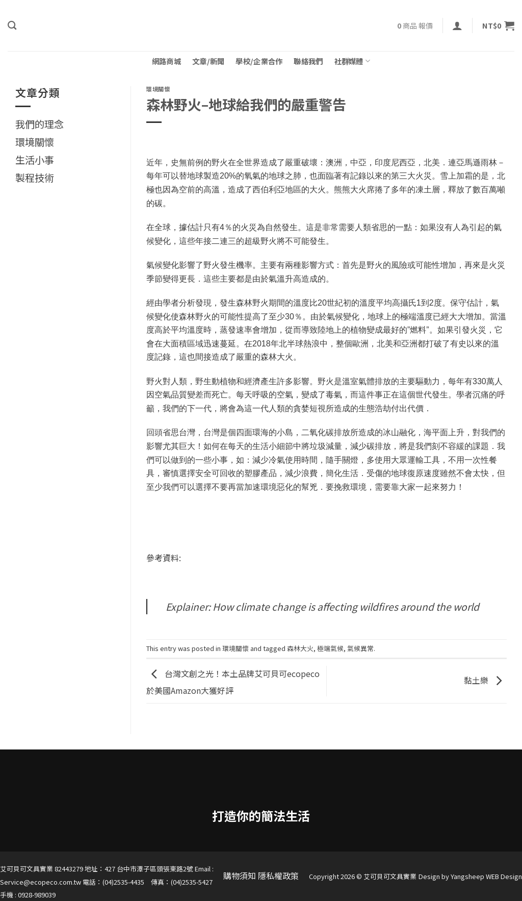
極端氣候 (330, 648)
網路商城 (166, 61)
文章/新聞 (208, 61)
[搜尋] (12, 25)
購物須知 (239, 875)
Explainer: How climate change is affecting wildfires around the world (322, 606)
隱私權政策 (278, 875)
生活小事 (34, 160)
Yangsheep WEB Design (486, 876)
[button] (457, 25)
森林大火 (300, 648)
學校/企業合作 (259, 61)
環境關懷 (34, 142)
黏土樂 (485, 679)
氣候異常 (360, 648)
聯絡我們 (308, 61)
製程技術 (34, 177)
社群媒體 (352, 61)
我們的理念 (39, 124)
